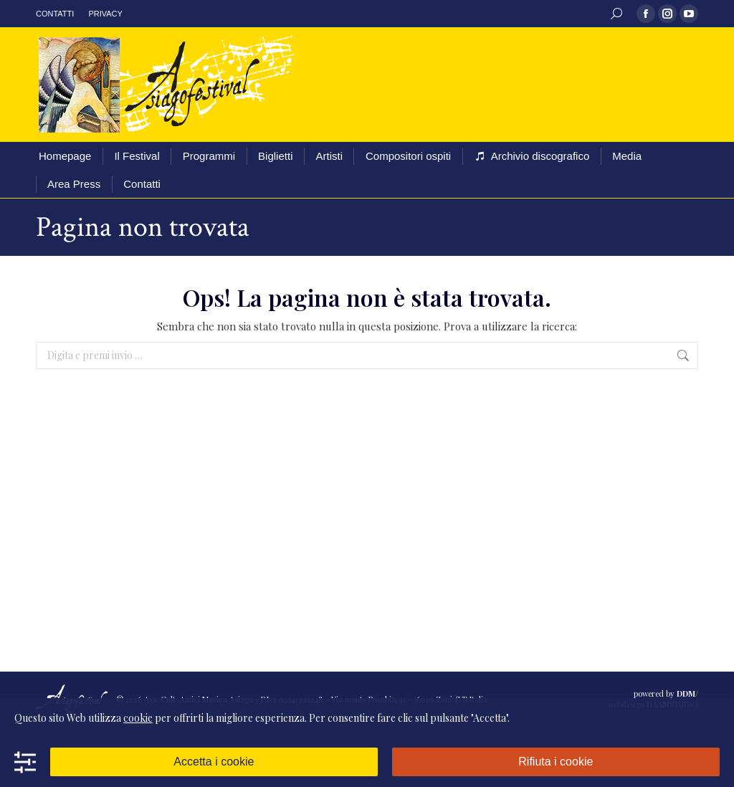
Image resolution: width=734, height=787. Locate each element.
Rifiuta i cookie (555, 761)
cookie (138, 718)
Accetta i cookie (213, 761)
